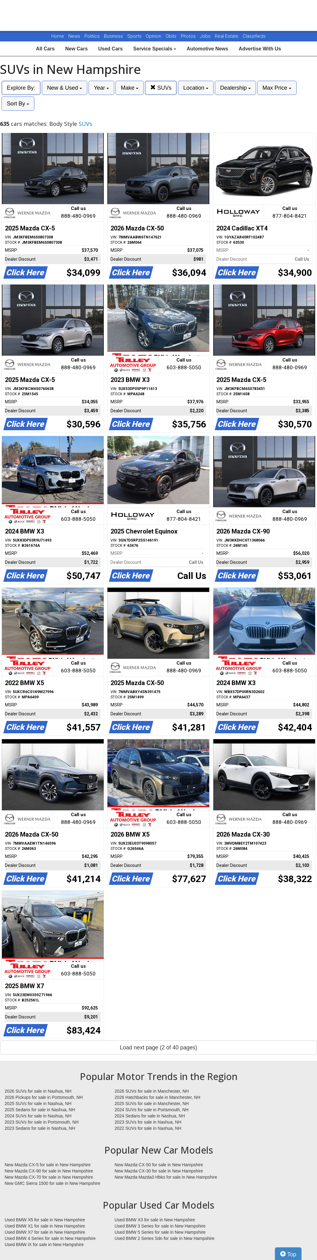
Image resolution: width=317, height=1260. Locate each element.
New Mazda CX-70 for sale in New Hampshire (49, 1177)
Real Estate (227, 36)
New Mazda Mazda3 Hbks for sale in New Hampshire (166, 1177)
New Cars (76, 48)
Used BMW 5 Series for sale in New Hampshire (160, 1232)
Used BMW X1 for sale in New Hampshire (45, 1226)
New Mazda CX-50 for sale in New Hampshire (159, 1164)
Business (114, 36)
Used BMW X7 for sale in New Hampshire (45, 1232)
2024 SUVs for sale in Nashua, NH (38, 1115)
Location (195, 88)
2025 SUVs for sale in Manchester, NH (152, 1103)
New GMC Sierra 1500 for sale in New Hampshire (52, 1183)
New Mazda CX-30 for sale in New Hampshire (159, 1170)
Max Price (277, 88)
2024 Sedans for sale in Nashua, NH (150, 1115)
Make (129, 88)
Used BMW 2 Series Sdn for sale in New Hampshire (165, 1238)
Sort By (18, 104)
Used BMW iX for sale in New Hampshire (44, 1244)
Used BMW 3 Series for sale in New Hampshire (160, 1226)
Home (57, 36)
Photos (189, 36)
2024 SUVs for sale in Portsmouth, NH (152, 1109)
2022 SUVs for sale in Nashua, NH (148, 1128)
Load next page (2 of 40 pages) (158, 1047)
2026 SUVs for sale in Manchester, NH (152, 1091)
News (74, 36)
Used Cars (110, 48)
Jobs (206, 36)
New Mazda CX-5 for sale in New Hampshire (48, 1164)
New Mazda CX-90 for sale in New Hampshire (49, 1170)
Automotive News (207, 48)
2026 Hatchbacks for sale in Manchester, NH (157, 1097)
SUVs (161, 87)
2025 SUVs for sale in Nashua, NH (38, 1103)
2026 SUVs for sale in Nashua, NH (38, 1091)
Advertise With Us (260, 48)
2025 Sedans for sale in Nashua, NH (40, 1109)
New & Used (64, 88)
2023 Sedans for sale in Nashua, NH (40, 1128)
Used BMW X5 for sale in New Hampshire (45, 1219)
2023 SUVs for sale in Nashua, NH (148, 1122)
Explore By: (21, 88)
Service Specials (154, 48)
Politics (92, 36)
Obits (172, 36)
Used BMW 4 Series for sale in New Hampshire (50, 1238)
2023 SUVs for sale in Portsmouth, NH (42, 1122)
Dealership (235, 88)
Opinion (154, 36)
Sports (135, 36)
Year (101, 88)
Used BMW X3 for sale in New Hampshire (155, 1219)
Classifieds (254, 36)
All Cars (45, 48)
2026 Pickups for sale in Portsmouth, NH (44, 1097)
